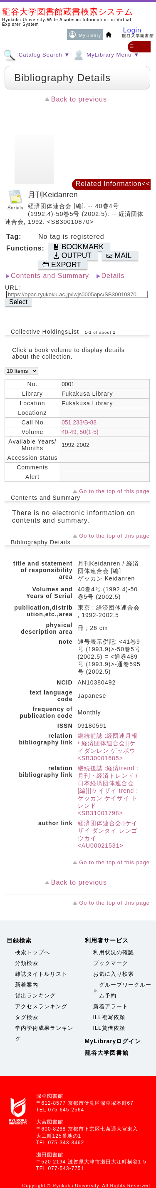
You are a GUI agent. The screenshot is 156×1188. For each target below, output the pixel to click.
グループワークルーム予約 (125, 990)
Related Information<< (113, 183)
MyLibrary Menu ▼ (105, 54)
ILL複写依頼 (109, 1017)
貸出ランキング (35, 995)
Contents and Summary (50, 275)
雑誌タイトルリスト (41, 974)
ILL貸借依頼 (109, 1028)
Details (113, 275)
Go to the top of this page (114, 491)
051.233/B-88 (79, 422)
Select (18, 301)
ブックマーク (110, 963)
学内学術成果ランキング (44, 1033)
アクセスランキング (41, 1006)
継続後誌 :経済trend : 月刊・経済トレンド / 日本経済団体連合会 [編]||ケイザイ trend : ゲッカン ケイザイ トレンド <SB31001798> (108, 790)
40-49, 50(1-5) (80, 432)
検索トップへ (32, 952)
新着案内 (26, 985)
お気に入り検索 (113, 974)
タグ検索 (26, 1017)
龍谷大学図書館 (107, 1052)
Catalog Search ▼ (36, 54)
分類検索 (26, 963)
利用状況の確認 (113, 952)
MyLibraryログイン (113, 1041)
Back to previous (79, 99)
